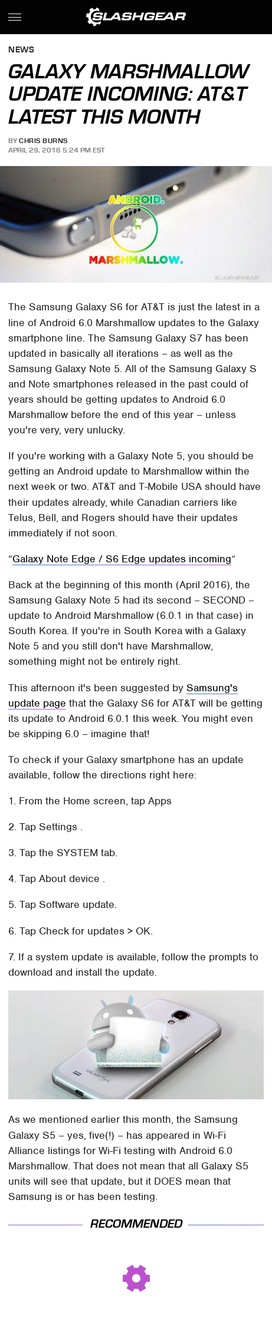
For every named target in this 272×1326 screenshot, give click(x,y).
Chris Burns (43, 141)
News (21, 50)
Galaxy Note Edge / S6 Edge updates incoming (121, 558)
